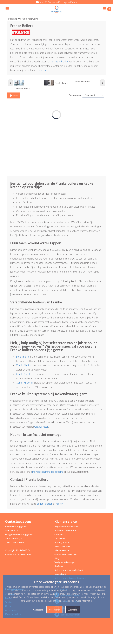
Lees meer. (42, 70)
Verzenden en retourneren (67, 530)
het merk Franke (59, 61)
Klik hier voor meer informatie (77, 600)
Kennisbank (60, 574)
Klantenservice (61, 550)
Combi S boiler (24, 365)
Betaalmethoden (62, 546)
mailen (59, 503)
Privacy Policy (61, 542)
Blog (56, 558)
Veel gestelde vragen (64, 562)
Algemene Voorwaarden (66, 526)
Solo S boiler (23, 356)
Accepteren (54, 609)
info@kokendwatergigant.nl (19, 534)
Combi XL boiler (24, 382)
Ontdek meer (41, 426)
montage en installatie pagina (47, 471)
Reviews (58, 566)
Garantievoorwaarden (65, 554)
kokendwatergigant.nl (16, 526)
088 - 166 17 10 (13, 530)
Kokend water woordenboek (68, 570)
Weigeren (73, 609)
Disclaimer (59, 538)
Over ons (59, 534)
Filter (14, 95)
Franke (13, 18)
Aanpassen (38, 609)
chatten (49, 503)
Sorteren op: (75, 95)
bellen (40, 503)
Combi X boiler (24, 373)
